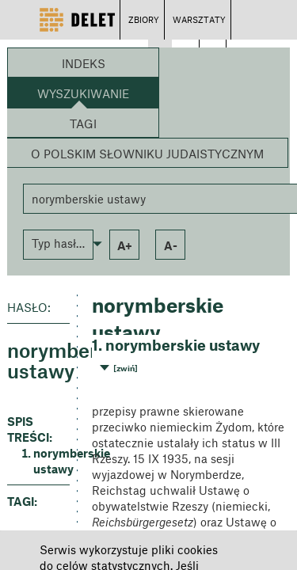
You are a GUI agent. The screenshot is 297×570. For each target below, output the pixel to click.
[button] (58, 243)
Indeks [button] (83, 63)
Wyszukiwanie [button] (83, 93)
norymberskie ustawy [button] (51, 461)
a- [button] (170, 245)
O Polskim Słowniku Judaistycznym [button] (147, 153)
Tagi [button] (83, 123)
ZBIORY (143, 19)
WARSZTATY (199, 19)
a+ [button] (124, 245)
